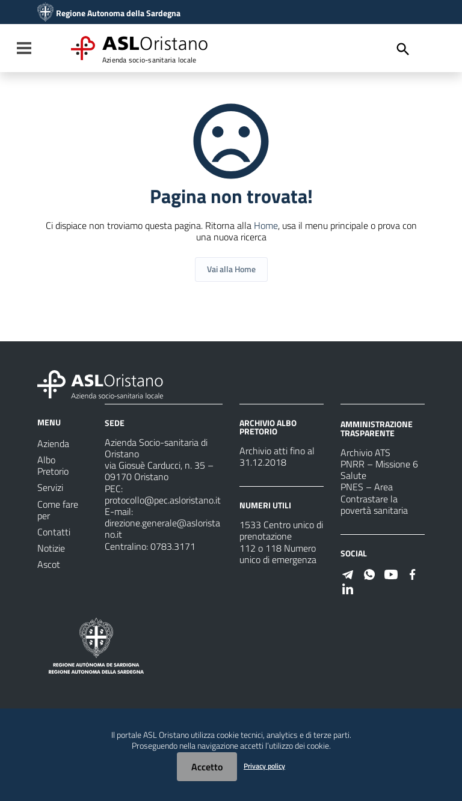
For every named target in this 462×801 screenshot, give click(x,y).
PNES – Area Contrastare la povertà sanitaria (374, 498)
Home (266, 225)
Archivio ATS (365, 452)
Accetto (207, 767)
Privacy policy (264, 766)
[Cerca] (403, 49)
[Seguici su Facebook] (412, 573)
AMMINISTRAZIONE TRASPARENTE (376, 428)
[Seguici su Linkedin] (347, 587)
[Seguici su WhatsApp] (369, 573)
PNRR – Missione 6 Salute (379, 470)
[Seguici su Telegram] (347, 573)
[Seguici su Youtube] (391, 573)
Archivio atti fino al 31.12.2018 (277, 456)
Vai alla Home (231, 269)
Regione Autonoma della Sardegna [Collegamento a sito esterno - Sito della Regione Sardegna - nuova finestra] (118, 13)
